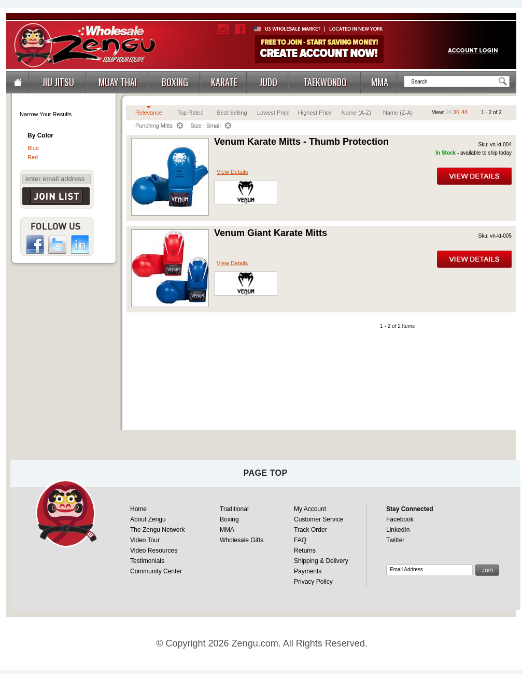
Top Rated (190, 112)
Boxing (229, 519)
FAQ (300, 540)
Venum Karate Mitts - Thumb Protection (301, 141)
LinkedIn (398, 529)
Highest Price (315, 112)
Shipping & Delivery (321, 561)
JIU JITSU (58, 82)
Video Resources (153, 550)
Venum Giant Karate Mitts (270, 233)
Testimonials (147, 561)
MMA (379, 82)
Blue (33, 148)
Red (32, 157)
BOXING (175, 82)
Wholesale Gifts (241, 540)
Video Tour (145, 540)
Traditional (234, 509)
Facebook (400, 519)
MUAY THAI (117, 82)
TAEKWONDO (325, 82)
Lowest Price (273, 112)
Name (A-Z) (356, 112)
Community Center (156, 571)
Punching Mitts (159, 125)
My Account (310, 509)
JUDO (268, 82)
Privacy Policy (313, 581)
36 (456, 112)
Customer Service (318, 519)
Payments (307, 571)
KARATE (224, 82)
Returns (305, 550)
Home (138, 509)
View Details (232, 172)
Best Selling (232, 112)
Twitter (395, 540)
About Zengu (148, 519)
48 (464, 112)
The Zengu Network (157, 529)
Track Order (310, 529)
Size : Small (211, 125)
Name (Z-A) (398, 112)
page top (265, 473)
